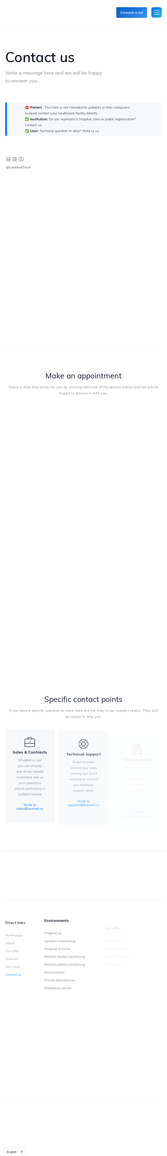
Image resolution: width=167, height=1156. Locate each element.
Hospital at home (57, 949)
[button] (156, 12)
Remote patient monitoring (64, 964)
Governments (54, 972)
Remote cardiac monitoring (64, 957)
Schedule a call (131, 12)
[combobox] (15, 1151)
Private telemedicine (59, 980)
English (12, 1152)
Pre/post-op (53, 933)
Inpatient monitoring (59, 941)
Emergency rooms (57, 988)
